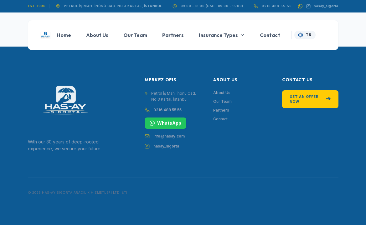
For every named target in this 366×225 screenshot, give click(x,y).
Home (64, 35)
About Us (97, 35)
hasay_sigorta (166, 146)
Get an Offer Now (310, 99)
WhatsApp (165, 123)
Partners (173, 35)
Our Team (135, 35)
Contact (270, 35)
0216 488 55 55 (277, 6)
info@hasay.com (169, 136)
